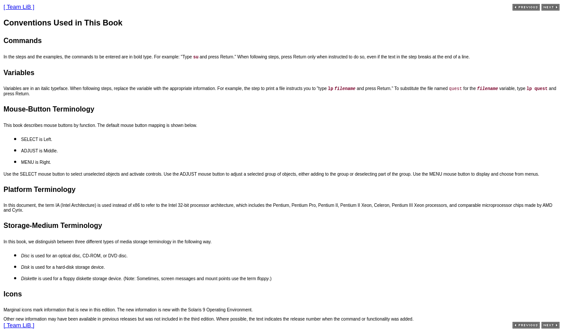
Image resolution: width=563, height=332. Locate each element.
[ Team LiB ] (19, 7)
